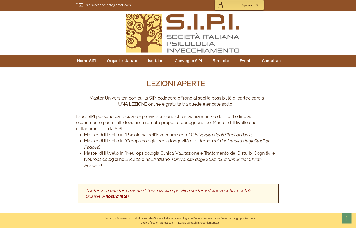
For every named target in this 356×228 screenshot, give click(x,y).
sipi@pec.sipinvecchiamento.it (200, 222)
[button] (122, 61)
